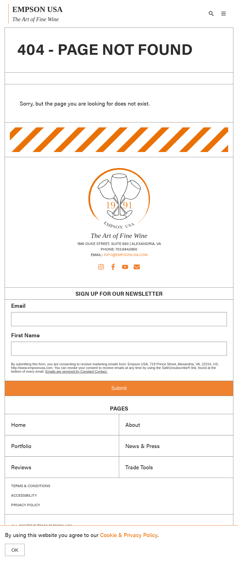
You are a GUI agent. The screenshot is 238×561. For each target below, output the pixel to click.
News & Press (142, 446)
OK (14, 550)
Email (18, 305)
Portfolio (21, 446)
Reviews (21, 467)
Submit (119, 388)
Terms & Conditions (30, 486)
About (132, 424)
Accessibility (24, 495)
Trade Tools (139, 467)
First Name (25, 335)
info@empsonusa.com (125, 254)
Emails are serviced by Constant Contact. (76, 371)
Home (18, 424)
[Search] (211, 13)
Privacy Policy (25, 505)
